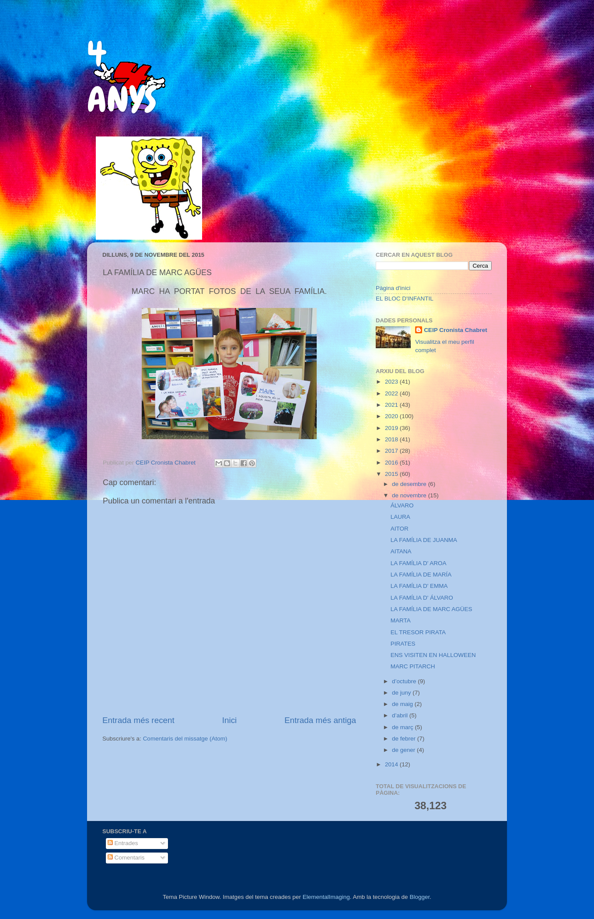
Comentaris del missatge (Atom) (185, 738)
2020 (392, 416)
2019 (392, 428)
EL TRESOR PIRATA (418, 632)
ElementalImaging (326, 897)
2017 (392, 450)
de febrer (404, 738)
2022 (392, 393)
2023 (392, 381)
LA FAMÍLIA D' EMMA (419, 586)
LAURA (400, 517)
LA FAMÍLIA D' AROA (419, 563)
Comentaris (126, 857)
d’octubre (405, 681)
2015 (392, 474)
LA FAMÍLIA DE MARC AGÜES (431, 609)
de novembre (410, 495)
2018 (392, 439)
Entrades (123, 843)
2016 (392, 462)
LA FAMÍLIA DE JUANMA (424, 540)
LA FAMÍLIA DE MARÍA (421, 574)
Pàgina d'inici (393, 288)
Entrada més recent (138, 720)
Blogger (419, 897)
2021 (392, 405)
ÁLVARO (402, 505)
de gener (404, 750)
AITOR (400, 528)
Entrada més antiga (320, 720)
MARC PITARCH (413, 666)
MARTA (401, 620)
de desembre (410, 484)
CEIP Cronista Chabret (455, 330)
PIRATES (403, 643)
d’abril (400, 715)
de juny (402, 692)
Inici (229, 720)
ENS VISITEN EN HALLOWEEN (433, 655)
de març (403, 727)
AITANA (401, 551)
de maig (403, 704)
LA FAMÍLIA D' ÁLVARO (422, 597)
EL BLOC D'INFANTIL (404, 298)
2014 (392, 764)
